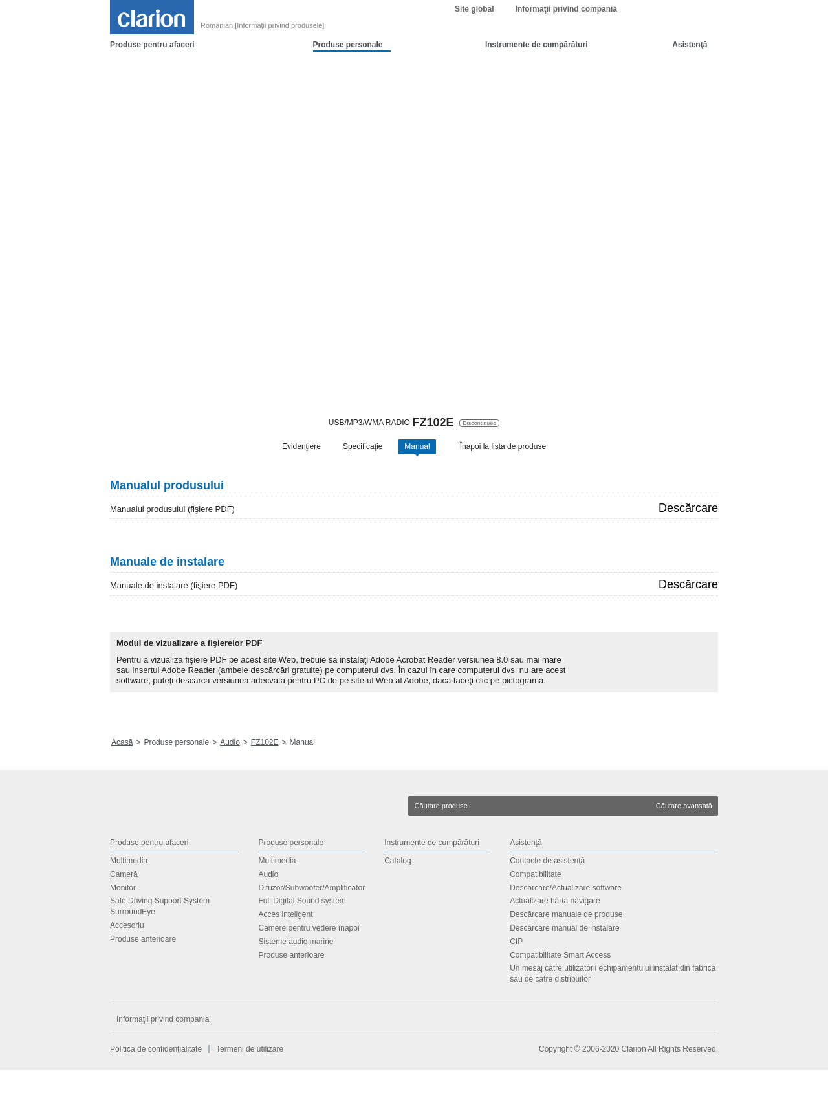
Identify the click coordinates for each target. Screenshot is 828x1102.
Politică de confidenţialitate (156, 1081)
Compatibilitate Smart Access (560, 987)
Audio (230, 774)
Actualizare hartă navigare (555, 933)
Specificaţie (362, 449)
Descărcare (688, 540)
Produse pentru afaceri (152, 77)
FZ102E (265, 774)
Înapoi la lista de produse (503, 449)
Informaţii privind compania (566, 41)
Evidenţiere (301, 449)
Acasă (122, 774)
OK (620, 16)
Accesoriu (127, 957)
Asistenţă (689, 77)
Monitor (123, 920)
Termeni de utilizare (249, 1081)
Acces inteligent (285, 946)
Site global (474, 41)
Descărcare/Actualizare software (566, 920)
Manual (417, 449)
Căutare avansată (684, 838)
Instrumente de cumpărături (536, 77)
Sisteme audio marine (295, 973)
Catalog (397, 893)
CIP (516, 973)
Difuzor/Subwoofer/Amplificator (311, 920)
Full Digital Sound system (301, 933)
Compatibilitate (535, 906)
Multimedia (128, 893)
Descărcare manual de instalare (564, 960)
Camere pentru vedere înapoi (308, 960)
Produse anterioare (143, 971)
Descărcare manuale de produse (566, 946)
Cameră (124, 906)
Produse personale (348, 77)
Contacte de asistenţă (547, 893)
